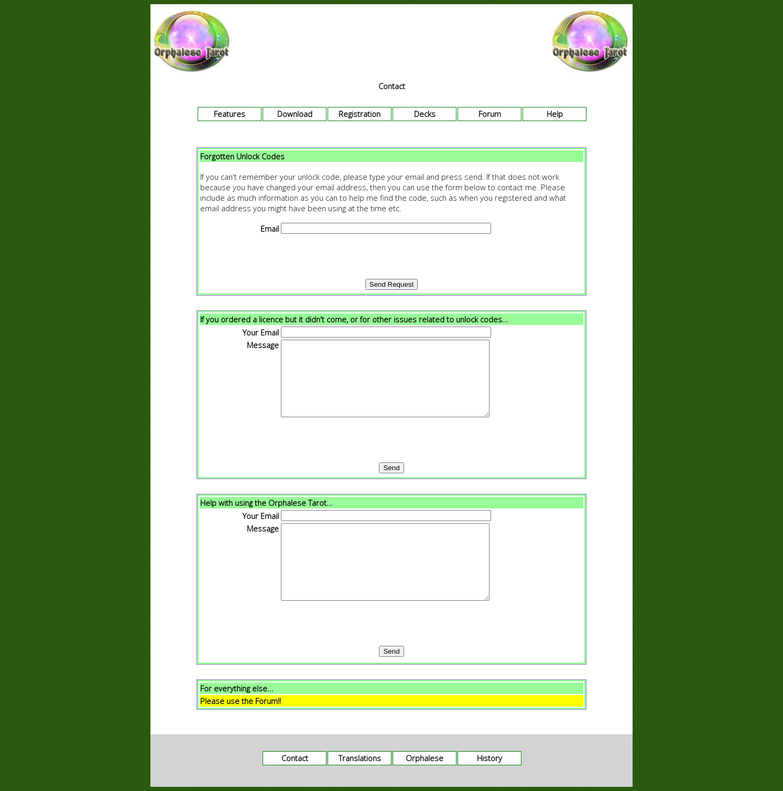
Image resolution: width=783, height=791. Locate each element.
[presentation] (391, 256)
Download (294, 114)
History (489, 758)
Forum (489, 114)
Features (229, 114)
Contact (294, 758)
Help (555, 114)
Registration (359, 114)
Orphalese (424, 758)
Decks (425, 114)
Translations (360, 758)
